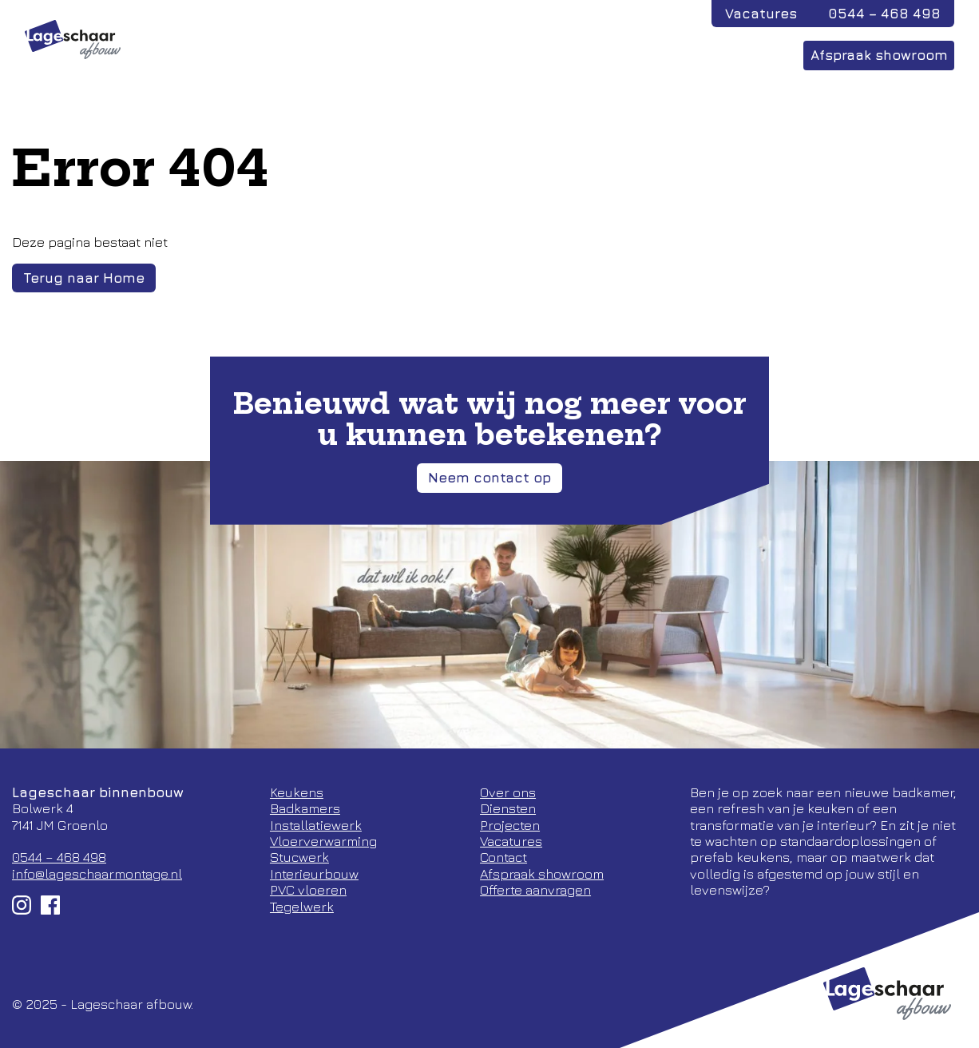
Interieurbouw (314, 874)
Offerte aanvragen (535, 890)
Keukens (296, 792)
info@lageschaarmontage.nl (97, 874)
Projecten (479, 55)
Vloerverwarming (323, 841)
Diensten (572, 55)
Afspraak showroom (879, 55)
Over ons (661, 55)
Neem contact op (489, 478)
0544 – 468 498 (884, 14)
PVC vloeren (308, 890)
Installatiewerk (316, 825)
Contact (747, 55)
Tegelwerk (302, 907)
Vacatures (761, 14)
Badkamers (305, 808)
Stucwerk (299, 857)
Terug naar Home (84, 278)
